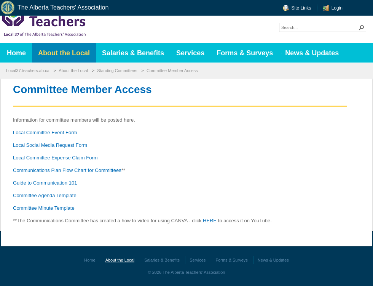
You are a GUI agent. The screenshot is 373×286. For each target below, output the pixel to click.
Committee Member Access (172, 70)
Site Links (301, 8)
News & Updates (273, 260)
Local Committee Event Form (45, 132)
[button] (361, 27)
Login (337, 8)
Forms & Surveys (231, 260)
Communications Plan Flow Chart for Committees (67, 170)
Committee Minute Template (44, 208)
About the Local (73, 70)
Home (89, 260)
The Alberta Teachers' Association (54, 8)
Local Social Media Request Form (50, 145)
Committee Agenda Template (45, 195)
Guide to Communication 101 (45, 183)
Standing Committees (117, 70)
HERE (210, 220)
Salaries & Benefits (162, 260)
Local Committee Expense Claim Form (55, 158)
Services (198, 260)
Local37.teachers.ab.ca (27, 70)
